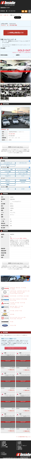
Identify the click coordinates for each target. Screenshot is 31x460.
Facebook (4, 453)
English (8, 7)
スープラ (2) (23, 287)
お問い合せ (20, 449)
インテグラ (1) (20, 296)
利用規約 (19, 447)
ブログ (3, 452)
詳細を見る (12, 370)
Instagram (4, 454)
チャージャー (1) (13, 317)
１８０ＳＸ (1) (13, 291)
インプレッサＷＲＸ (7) (15, 307)
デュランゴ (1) (13, 318)
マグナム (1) (19, 318)
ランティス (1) (13, 300)
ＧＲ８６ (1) (12, 287)
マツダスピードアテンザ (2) (21, 299)
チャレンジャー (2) (21, 317)
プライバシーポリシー (22, 445)
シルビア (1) (19, 291)
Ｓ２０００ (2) (13, 296)
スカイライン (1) (25, 291)
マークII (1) (12, 289)
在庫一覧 (6, 15)
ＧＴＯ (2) (17, 302)
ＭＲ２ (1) (18, 287)
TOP (1, 15)
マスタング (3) (13, 325)
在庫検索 (4, 442)
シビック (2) (25, 296)
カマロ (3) (12, 314)
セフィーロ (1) (13, 292)
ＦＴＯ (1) (12, 302)
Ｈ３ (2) (11, 321)
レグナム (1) (12, 304)
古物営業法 (20, 448)
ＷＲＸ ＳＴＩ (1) (19, 306)
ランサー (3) (22, 302)
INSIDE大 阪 (4, 25)
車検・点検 (4, 444)
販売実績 (4, 445)
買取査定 (4, 443)
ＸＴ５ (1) (12, 310)
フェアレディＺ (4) (20, 292)
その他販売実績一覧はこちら (24, 436)
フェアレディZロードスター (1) (16, 293)
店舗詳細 (19, 443)
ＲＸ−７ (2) (12, 299)
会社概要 (19, 442)
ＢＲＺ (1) (12, 306)
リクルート (20, 444)
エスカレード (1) (18, 310)
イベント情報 (5, 447)
